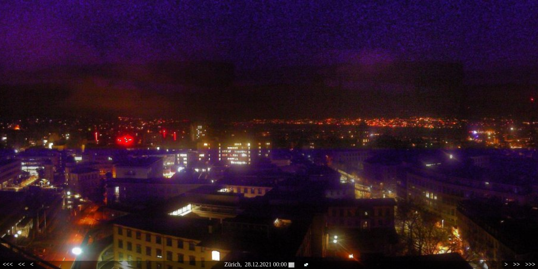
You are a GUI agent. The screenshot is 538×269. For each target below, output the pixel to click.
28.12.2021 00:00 (269, 264)
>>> (530, 264)
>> (516, 264)
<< (21, 264)
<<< (8, 264)
